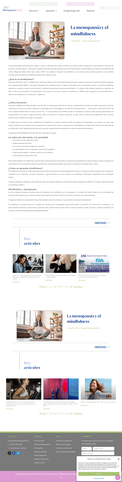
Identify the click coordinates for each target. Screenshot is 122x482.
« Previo (42, 286)
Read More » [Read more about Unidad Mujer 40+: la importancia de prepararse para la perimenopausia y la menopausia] (10, 409)
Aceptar (99, 474)
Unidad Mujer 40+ (72, 11)
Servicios (34, 10)
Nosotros (91, 11)
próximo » (79, 286)
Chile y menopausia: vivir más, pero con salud (98, 402)
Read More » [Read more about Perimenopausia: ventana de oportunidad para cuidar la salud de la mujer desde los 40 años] (47, 409)
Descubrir (51, 10)
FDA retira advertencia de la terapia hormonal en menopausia (92, 276)
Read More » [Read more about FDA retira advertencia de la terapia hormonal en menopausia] (82, 280)
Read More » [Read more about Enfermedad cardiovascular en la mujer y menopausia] (49, 280)
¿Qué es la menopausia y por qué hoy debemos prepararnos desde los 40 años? (27, 277)
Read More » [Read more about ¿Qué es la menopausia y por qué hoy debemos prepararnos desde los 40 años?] (16, 282)
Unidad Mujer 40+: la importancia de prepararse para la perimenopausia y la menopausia (21, 403)
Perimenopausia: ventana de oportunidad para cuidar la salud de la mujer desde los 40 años (60, 403)
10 (71, 286)
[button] (118, 459)
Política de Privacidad (99, 478)
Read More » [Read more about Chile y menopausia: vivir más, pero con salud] (84, 405)
